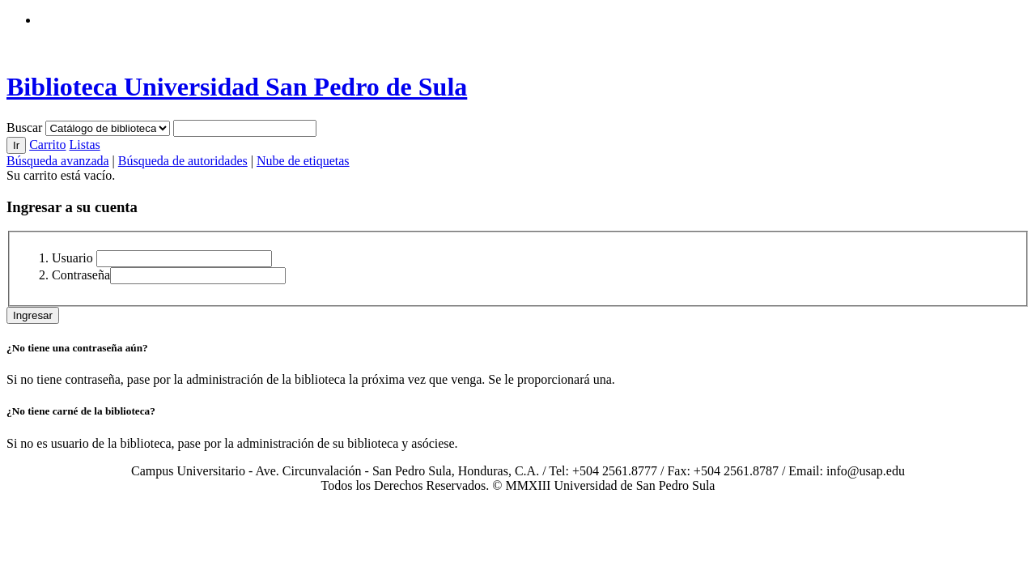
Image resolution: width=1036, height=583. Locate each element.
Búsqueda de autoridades (183, 161)
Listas (84, 144)
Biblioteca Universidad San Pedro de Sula (236, 86)
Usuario (72, 258)
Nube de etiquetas (303, 161)
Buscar (25, 127)
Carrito (47, 144)
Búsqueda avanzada (57, 161)
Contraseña (81, 275)
